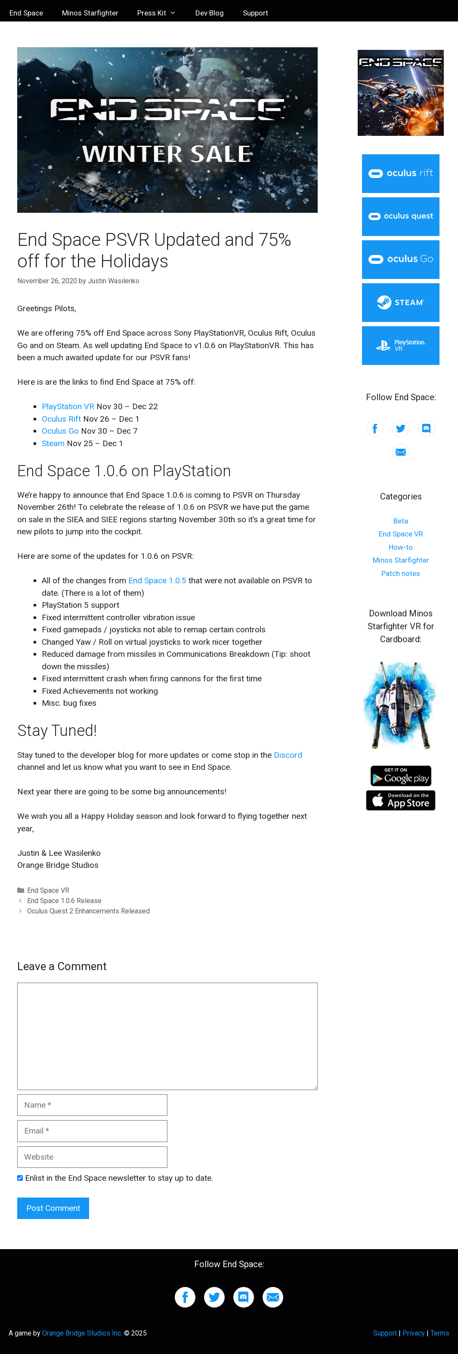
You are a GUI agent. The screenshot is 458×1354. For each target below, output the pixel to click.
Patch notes (400, 573)
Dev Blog (209, 13)
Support (255, 13)
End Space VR (48, 890)
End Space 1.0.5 (157, 580)
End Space (26, 13)
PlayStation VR (68, 406)
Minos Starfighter (90, 13)
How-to (401, 547)
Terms (439, 1333)
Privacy (413, 1333)
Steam (53, 443)
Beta (400, 521)
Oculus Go (60, 431)
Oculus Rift (61, 419)
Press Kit (161, 12)
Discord (288, 755)
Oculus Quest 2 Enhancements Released (88, 911)
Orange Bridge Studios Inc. (82, 1333)
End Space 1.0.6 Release (64, 901)
